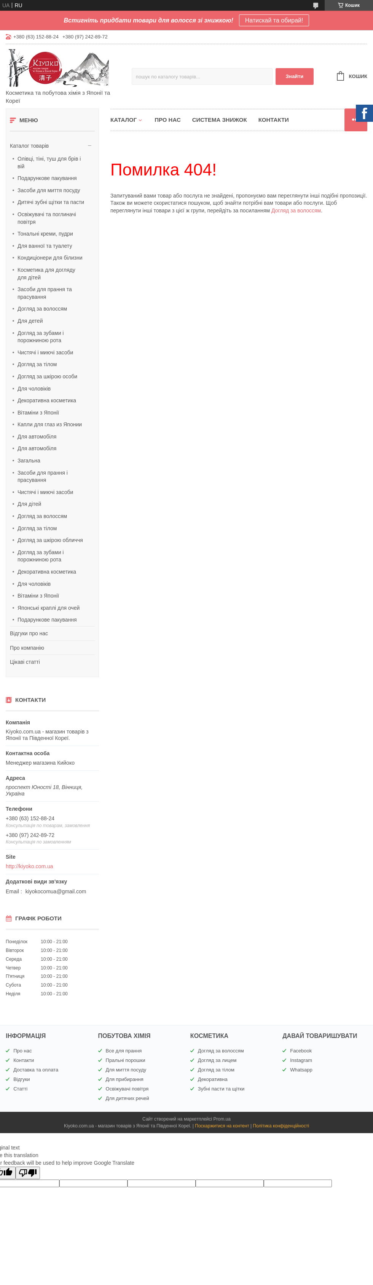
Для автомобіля (37, 437)
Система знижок (219, 120)
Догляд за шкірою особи (47, 376)
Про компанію (27, 648)
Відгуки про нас (29, 633)
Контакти (273, 120)
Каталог (123, 120)
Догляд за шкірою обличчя (50, 540)
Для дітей (29, 504)
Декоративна (213, 1079)
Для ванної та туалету (45, 246)
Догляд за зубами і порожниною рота (41, 337)
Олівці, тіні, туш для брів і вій (49, 162)
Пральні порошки (125, 1060)
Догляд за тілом (37, 364)
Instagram (301, 1060)
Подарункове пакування (47, 178)
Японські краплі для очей (49, 608)
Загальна (29, 461)
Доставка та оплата (35, 1070)
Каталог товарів (29, 146)
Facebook (301, 1051)
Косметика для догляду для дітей (46, 274)
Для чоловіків (34, 389)
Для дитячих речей (127, 1098)
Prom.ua (222, 1119)
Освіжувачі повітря (127, 1089)
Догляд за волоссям (42, 309)
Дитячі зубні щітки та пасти (51, 202)
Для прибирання (124, 1079)
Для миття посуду (126, 1070)
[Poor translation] (28, 1173)
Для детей (30, 321)
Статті (20, 1089)
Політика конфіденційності (281, 1126)
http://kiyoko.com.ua (29, 866)
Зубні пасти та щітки (221, 1089)
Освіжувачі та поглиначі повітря (47, 218)
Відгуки (21, 1079)
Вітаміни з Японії (38, 413)
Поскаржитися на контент (222, 1126)
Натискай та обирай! (274, 20)
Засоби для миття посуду (49, 190)
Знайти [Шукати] (294, 76)
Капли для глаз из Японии (50, 424)
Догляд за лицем (217, 1060)
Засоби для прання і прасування (43, 476)
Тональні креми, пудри (45, 234)
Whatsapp (301, 1070)
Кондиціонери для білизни (50, 258)
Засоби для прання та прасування (45, 293)
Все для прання (124, 1051)
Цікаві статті (25, 662)
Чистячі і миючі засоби (45, 352)
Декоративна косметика (47, 400)
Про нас (168, 120)
